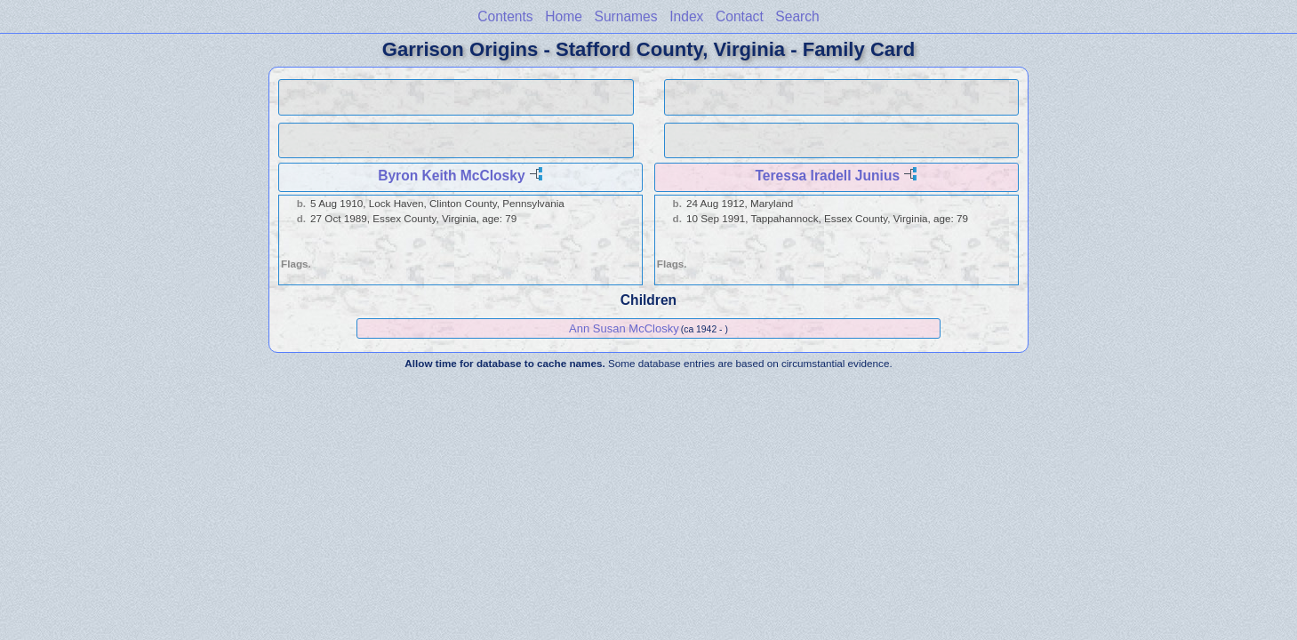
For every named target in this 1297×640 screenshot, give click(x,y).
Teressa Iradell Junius (827, 175)
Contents (504, 16)
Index (686, 16)
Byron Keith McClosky (451, 175)
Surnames (626, 16)
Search (797, 16)
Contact (740, 16)
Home (563, 16)
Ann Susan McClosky (624, 328)
